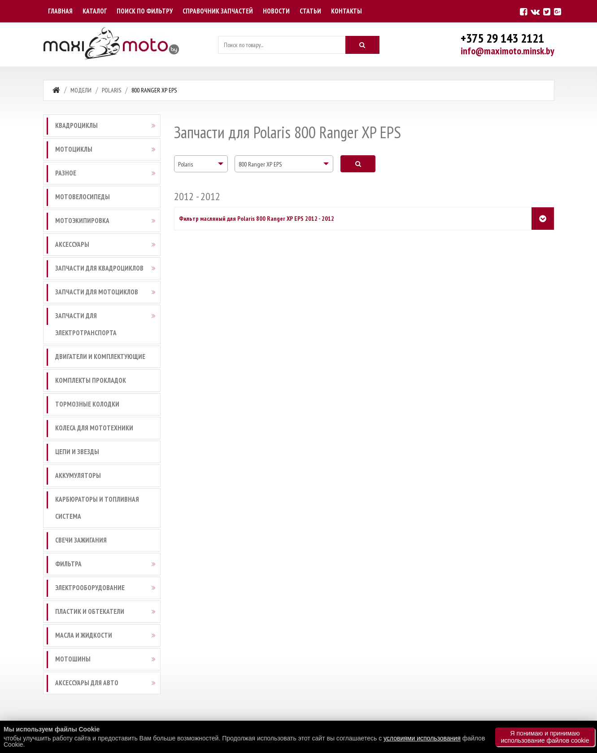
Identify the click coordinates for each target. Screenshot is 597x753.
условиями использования (422, 738)
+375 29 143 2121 (502, 38)
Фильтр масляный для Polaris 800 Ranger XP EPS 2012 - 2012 (256, 219)
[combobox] (201, 163)
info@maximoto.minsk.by (507, 50)
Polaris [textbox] (185, 164)
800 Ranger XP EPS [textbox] (260, 164)
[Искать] (362, 45)
